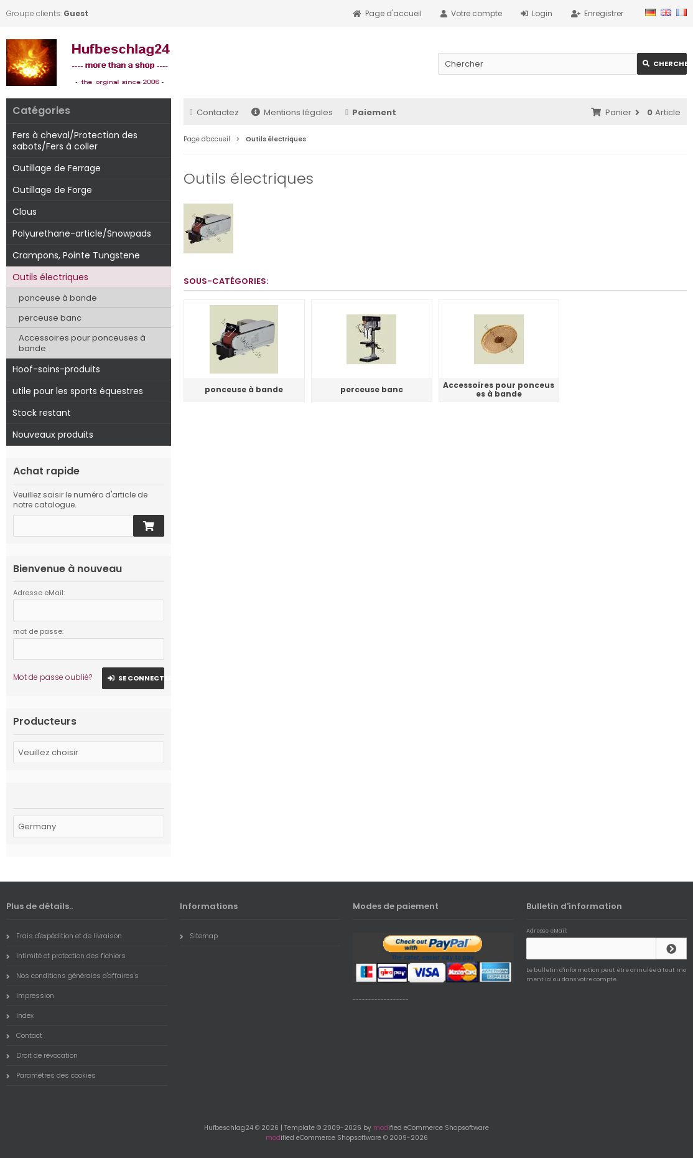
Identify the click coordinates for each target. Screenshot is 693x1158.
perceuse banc (50, 318)
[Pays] (88, 826)
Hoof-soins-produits (56, 369)
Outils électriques (50, 277)
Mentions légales (292, 112)
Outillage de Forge (52, 190)
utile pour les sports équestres (77, 391)
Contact (24, 1035)
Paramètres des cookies (51, 1075)
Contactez (214, 112)
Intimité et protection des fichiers (66, 956)
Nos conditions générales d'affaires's (72, 976)
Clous (24, 211)
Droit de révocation (42, 1055)
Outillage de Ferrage (56, 168)
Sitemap (199, 936)
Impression (30, 995)
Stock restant (41, 413)
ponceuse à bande (58, 298)
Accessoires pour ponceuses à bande (82, 343)
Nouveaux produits (52, 434)
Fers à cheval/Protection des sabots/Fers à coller (74, 141)
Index (20, 1015)
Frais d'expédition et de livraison (64, 936)
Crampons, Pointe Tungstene (76, 255)
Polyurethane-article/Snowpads (81, 233)
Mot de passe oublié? (52, 677)
